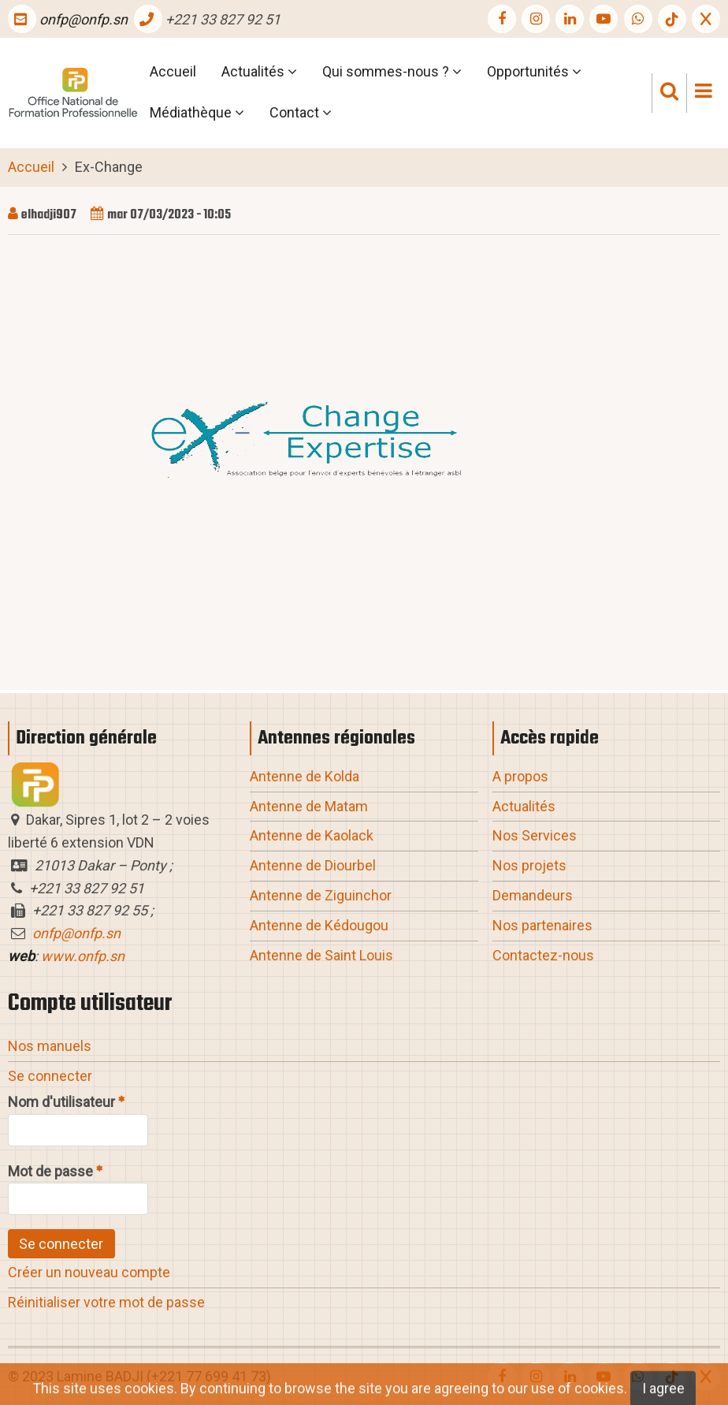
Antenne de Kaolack (311, 835)
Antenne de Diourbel (313, 865)
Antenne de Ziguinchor (321, 895)
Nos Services (534, 835)
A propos (520, 776)
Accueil (173, 71)
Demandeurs (532, 895)
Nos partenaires (542, 925)
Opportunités (534, 73)
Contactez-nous (543, 955)
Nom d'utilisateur (61, 1102)
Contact (300, 114)
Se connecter (50, 1076)
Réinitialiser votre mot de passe (106, 1302)
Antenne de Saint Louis (321, 955)
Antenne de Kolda (304, 776)
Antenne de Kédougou (319, 925)
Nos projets (529, 865)
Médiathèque (197, 114)
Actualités (259, 73)
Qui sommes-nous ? (392, 73)
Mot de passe (50, 1171)
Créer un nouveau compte (89, 1272)
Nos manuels (49, 1046)
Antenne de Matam (309, 806)
